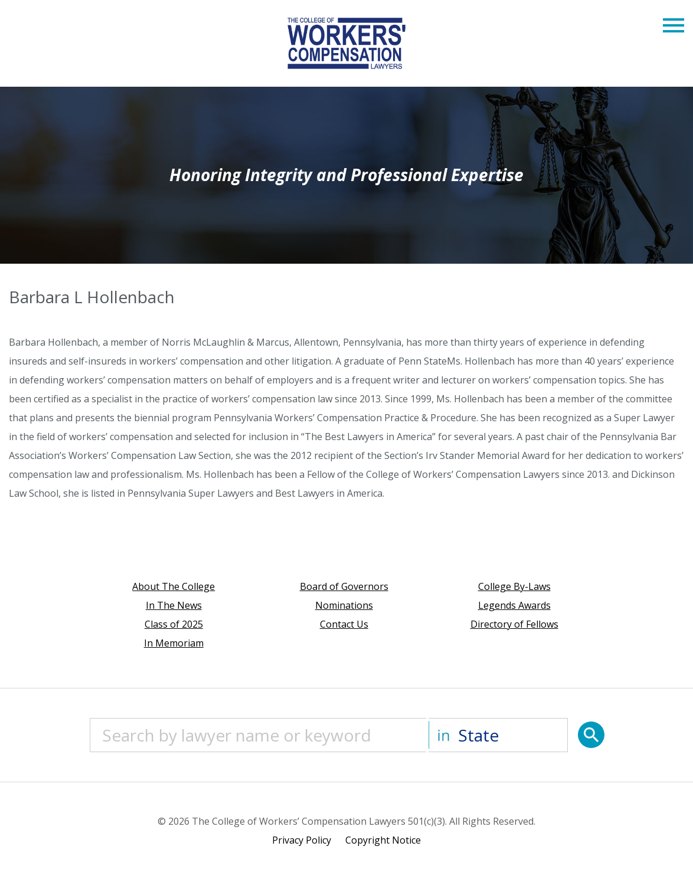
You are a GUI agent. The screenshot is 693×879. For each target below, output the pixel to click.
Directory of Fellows (514, 624)
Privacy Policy (301, 840)
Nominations (344, 605)
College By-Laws (514, 586)
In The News (174, 605)
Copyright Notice (383, 840)
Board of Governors (344, 586)
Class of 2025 (174, 624)
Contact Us (344, 624)
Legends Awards (514, 605)
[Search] (591, 734)
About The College (173, 586)
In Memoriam (174, 643)
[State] (498, 735)
